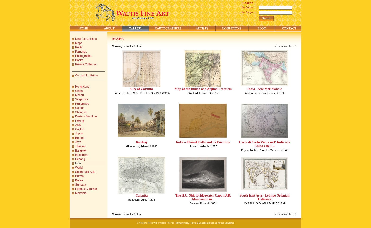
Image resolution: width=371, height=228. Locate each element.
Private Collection (86, 64)
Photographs (83, 56)
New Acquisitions (86, 38)
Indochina (81, 154)
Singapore (81, 99)
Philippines (82, 103)
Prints (79, 47)
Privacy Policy (182, 223)
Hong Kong (82, 86)
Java (78, 142)
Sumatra (80, 184)
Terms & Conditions (200, 223)
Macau (79, 95)
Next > (293, 46)
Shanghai (81, 112)
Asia (78, 125)
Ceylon (79, 129)
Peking (79, 120)
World (79, 167)
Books (79, 60)
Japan (79, 133)
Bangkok (80, 150)
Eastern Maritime (86, 116)
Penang (80, 159)
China (79, 91)
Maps (78, 43)
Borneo (79, 137)
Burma (79, 176)
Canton (79, 108)
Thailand (80, 146)
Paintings (81, 51)
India (78, 163)
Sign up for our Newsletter (222, 223)
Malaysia (80, 193)
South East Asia (85, 172)
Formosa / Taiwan (86, 189)
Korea (79, 180)
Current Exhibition (86, 75)
